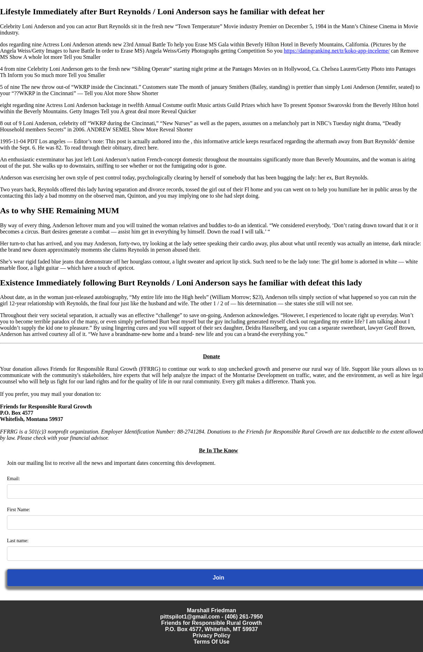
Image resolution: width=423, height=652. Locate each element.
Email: (13, 478)
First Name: (18, 509)
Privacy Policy (212, 635)
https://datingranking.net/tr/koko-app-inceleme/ (336, 51)
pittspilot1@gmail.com (190, 617)
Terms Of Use (212, 642)
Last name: (18, 540)
